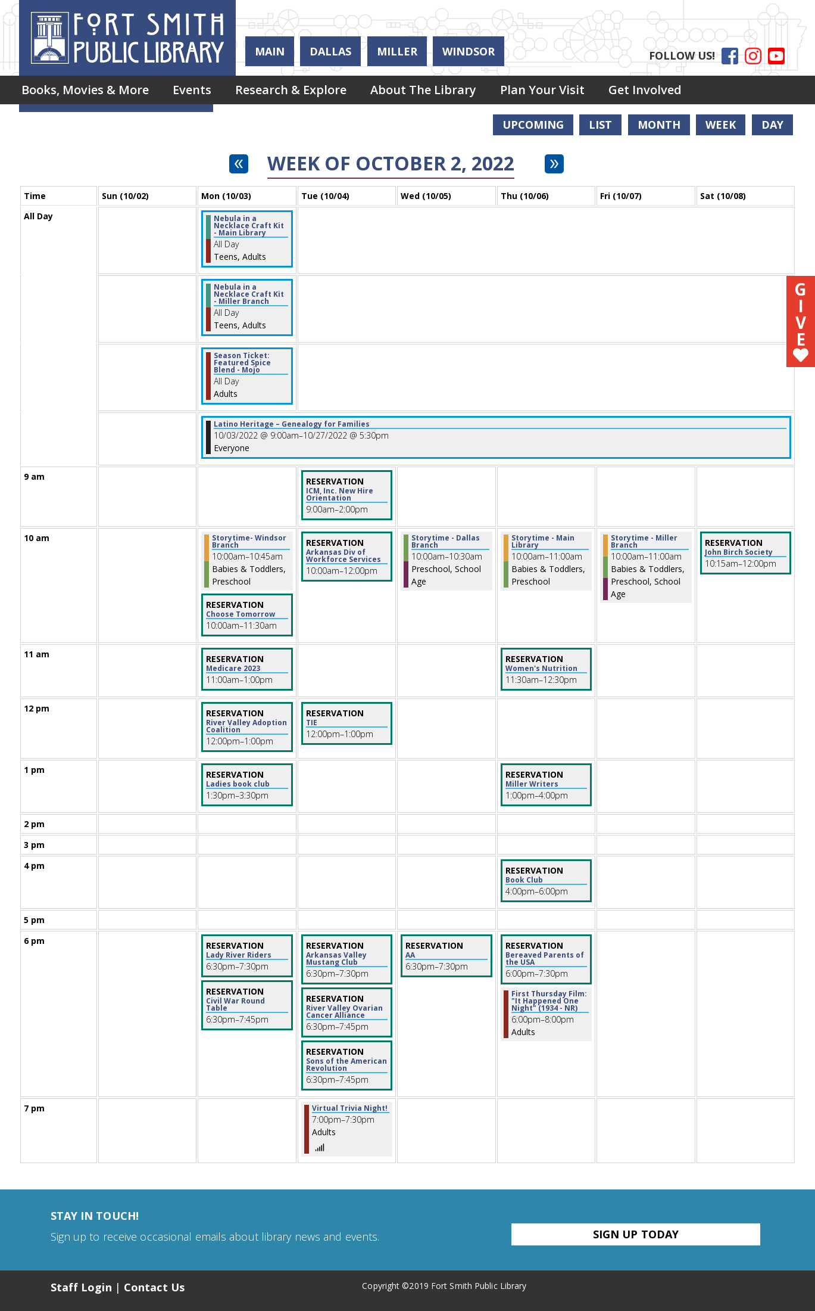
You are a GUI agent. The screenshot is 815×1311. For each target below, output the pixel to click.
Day (772, 124)
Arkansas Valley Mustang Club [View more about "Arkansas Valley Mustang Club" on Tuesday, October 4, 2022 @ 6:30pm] (336, 959)
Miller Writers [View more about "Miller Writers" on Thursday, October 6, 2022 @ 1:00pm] (531, 784)
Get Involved (645, 90)
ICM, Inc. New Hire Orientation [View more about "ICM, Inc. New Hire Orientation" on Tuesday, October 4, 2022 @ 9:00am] (339, 494)
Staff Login (81, 1287)
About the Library (423, 90)
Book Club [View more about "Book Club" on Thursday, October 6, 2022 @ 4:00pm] (524, 880)
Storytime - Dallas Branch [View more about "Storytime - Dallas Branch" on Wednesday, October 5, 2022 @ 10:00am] (445, 542)
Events (192, 90)
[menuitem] (85, 90)
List (600, 124)
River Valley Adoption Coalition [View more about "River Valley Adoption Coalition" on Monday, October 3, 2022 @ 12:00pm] (246, 726)
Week (720, 124)
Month (659, 124)
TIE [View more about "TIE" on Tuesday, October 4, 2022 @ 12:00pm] (311, 722)
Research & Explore (290, 90)
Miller (397, 51)
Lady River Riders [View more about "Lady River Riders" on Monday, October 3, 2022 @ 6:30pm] (238, 955)
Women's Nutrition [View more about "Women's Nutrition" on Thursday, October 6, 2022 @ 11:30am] (541, 668)
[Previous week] (238, 163)
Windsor (468, 51)
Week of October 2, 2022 (390, 163)
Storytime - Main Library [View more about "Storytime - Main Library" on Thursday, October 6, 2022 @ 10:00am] (542, 542)
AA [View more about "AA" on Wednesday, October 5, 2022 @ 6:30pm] (410, 955)
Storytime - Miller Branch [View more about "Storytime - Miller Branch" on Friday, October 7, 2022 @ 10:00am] (644, 542)
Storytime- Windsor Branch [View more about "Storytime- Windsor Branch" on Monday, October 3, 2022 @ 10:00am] (249, 542)
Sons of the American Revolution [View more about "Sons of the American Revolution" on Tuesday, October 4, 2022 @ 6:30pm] (346, 1065)
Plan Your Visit (542, 90)
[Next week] (554, 163)
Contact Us (154, 1287)
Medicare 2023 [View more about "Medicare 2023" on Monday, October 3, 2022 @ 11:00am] (233, 668)
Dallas (330, 51)
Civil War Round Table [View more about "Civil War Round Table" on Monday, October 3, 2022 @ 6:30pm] (235, 1005)
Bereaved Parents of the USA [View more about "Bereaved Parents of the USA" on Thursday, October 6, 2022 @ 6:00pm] (544, 959)
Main (270, 51)
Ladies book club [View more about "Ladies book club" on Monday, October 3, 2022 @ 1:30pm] (238, 784)
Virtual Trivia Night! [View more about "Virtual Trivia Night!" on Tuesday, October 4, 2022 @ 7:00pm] (350, 1108)
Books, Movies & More (85, 90)
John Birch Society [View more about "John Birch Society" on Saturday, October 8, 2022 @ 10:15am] (739, 552)
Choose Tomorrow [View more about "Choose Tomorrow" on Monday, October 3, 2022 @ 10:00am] (240, 614)
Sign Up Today (636, 1234)
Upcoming (533, 124)
